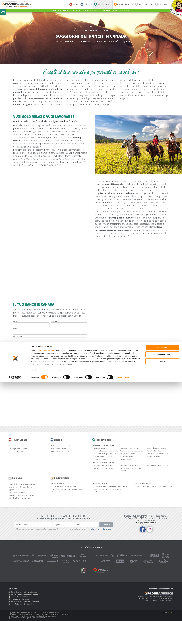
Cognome (55, 321)
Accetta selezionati (162, 593)
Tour (75, 4)
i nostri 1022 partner (45, 589)
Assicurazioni (145, 4)
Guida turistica (125, 4)
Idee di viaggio (104, 4)
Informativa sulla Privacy (101, 529)
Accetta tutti (162, 587)
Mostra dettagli (124, 616)
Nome (16, 321)
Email (16, 329)
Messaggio (17, 336)
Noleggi (88, 4)
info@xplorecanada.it (146, 522)
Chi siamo (163, 4)
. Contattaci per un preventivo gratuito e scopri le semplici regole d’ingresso (91, 10)
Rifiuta (162, 600)
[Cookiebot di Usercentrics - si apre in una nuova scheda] (15, 616)
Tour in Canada (19, 439)
